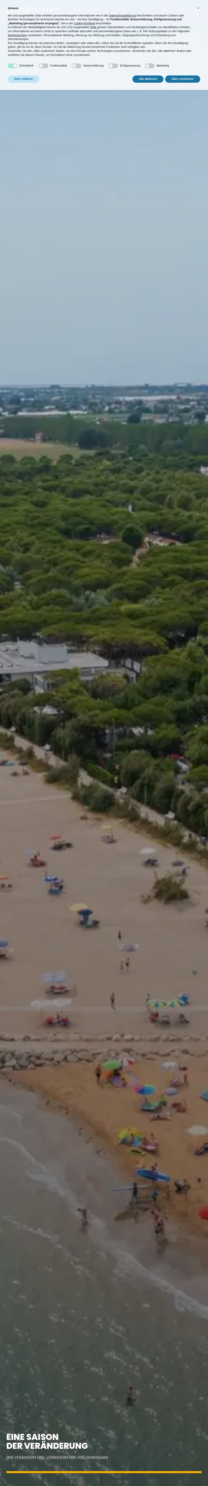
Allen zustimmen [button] (183, 72)
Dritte (93, 20)
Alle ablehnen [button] (148, 72)
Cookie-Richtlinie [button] (84, 16)
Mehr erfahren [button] (23, 72)
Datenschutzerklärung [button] (122, 8)
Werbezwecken (17, 28)
